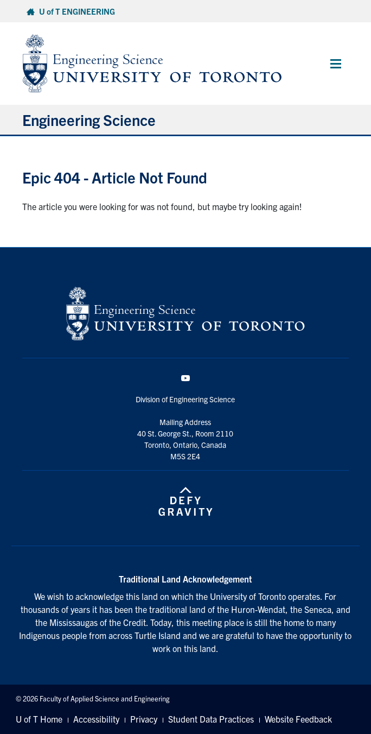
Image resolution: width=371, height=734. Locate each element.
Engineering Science (89, 119)
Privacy (143, 718)
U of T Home (39, 718)
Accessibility (96, 718)
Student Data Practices (211, 718)
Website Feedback (298, 718)
